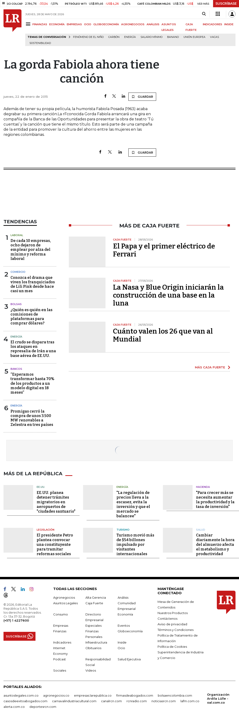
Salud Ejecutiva (129, 659)
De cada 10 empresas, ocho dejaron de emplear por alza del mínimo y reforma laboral (31, 249)
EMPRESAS (74, 24)
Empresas (60, 625)
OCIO (87, 24)
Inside (122, 642)
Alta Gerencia (95, 597)
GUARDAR (142, 96)
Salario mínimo (151, 37)
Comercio (18, 271)
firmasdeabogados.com (134, 695)
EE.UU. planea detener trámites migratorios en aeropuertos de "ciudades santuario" (56, 502)
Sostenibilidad (40, 43)
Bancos (16, 368)
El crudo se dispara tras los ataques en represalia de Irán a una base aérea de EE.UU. (33, 349)
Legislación (45, 529)
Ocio (121, 648)
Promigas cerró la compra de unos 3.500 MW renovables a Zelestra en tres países (32, 418)
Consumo (60, 614)
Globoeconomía (130, 631)
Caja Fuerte (94, 603)
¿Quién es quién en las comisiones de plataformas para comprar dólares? (32, 317)
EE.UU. (41, 487)
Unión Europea (194, 37)
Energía (130, 37)
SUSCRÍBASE (226, 3)
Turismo (123, 529)
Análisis (123, 597)
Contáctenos (167, 618)
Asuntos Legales (65, 603)
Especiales (93, 625)
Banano (173, 37)
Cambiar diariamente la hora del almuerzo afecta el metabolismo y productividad (215, 544)
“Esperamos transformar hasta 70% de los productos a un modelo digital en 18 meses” (32, 383)
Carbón (114, 37)
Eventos (124, 625)
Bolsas (16, 304)
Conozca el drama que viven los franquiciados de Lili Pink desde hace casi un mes (33, 284)
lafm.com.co (189, 701)
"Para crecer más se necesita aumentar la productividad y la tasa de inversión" (215, 499)
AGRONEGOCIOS (132, 24)
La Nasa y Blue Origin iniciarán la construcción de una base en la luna (168, 295)
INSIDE (228, 24)
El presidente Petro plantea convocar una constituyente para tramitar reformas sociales (55, 544)
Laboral (17, 235)
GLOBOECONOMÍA (106, 24)
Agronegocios (64, 597)
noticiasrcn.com (163, 701)
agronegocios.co (56, 695)
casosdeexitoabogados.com (25, 701)
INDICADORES (212, 24)
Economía (125, 614)
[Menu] (28, 24)
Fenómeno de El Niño (88, 37)
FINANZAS (39, 24)
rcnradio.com (137, 701)
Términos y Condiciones (175, 630)
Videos (90, 670)
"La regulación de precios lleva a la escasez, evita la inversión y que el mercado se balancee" (133, 504)
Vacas (214, 37)
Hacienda (203, 487)
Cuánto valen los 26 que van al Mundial (163, 335)
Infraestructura (96, 642)
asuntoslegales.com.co (21, 695)
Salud (200, 529)
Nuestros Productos (173, 613)
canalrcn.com (111, 701)
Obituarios (93, 648)
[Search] (204, 14)
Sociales (59, 670)
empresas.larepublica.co (93, 695)
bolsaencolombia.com (175, 695)
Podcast (59, 659)
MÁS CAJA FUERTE (210, 367)
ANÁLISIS (153, 24)
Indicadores (62, 642)
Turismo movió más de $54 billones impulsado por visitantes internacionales (135, 544)
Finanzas (59, 631)
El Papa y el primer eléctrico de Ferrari (164, 250)
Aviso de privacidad (172, 624)
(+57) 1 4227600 (16, 620)
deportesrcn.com (42, 707)
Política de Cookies (172, 646)
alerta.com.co (14, 707)
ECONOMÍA (57, 24)
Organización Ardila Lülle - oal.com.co (218, 698)
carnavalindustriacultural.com (74, 701)
